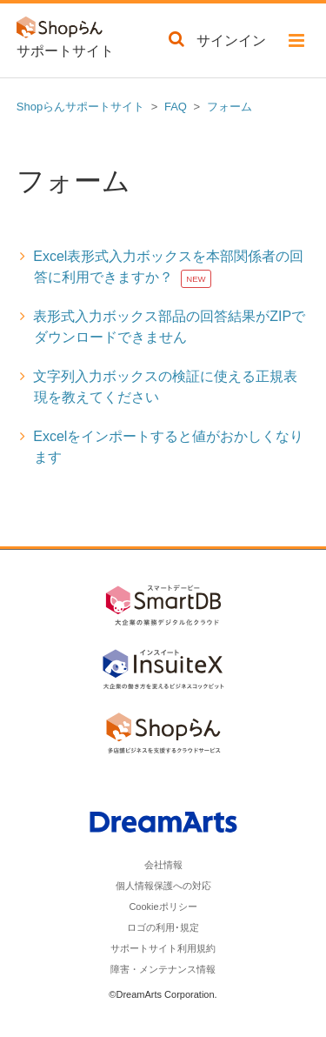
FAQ (175, 106)
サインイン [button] (231, 40)
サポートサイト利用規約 (163, 948)
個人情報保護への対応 (163, 885)
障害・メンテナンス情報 (163, 969)
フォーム (229, 106)
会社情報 (163, 865)
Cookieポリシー (162, 906)
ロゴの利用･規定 (163, 927)
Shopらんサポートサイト (80, 106)
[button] (296, 43)
